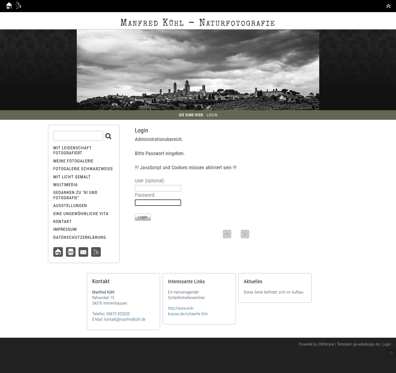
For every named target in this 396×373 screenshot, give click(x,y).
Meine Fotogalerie (73, 160)
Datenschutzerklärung (79, 237)
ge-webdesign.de (366, 344)
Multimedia (65, 184)
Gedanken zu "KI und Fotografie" (75, 195)
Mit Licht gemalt (72, 176)
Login (386, 344)
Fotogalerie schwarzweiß (83, 168)
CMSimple (326, 344)
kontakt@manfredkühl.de (124, 319)
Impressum (65, 229)
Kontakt (62, 221)
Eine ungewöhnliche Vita (81, 213)
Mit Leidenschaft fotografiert (72, 150)
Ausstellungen (70, 205)
